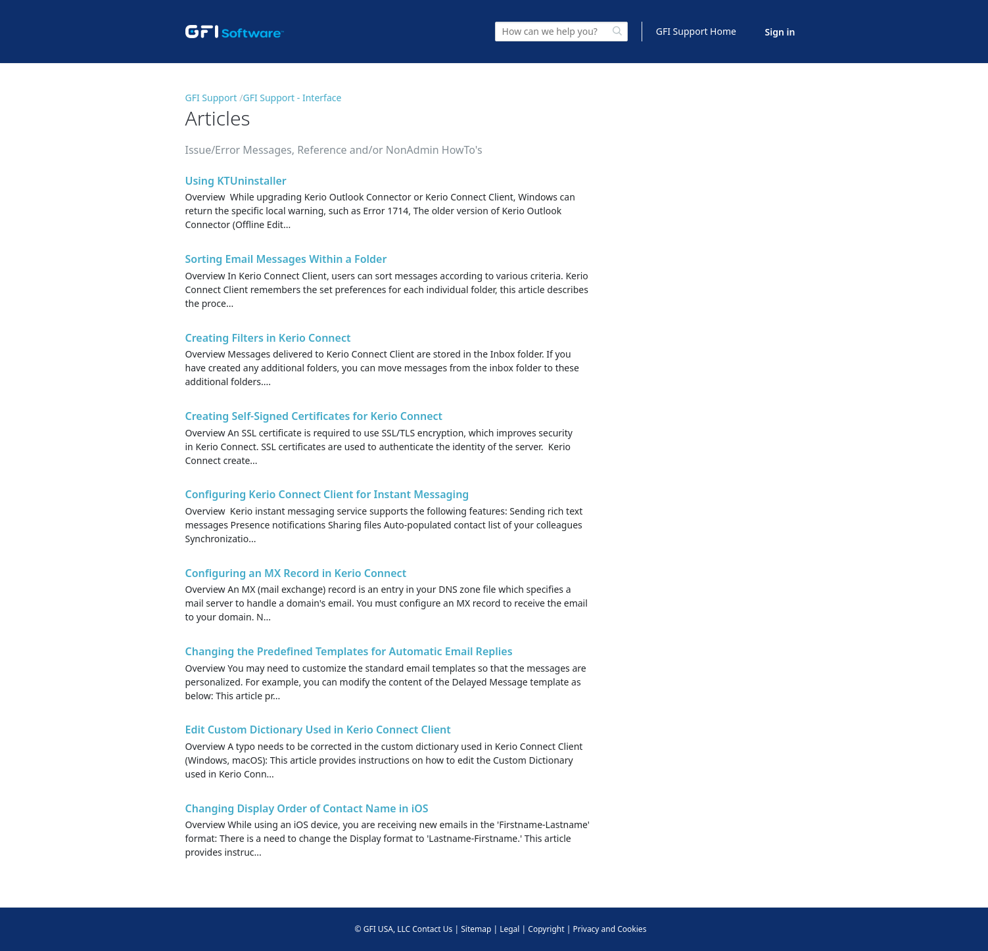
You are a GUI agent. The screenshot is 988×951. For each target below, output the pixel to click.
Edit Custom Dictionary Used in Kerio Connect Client (318, 729)
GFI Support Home (696, 31)
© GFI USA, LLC (383, 929)
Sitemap (476, 929)
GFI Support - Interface (292, 97)
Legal (509, 929)
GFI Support (211, 97)
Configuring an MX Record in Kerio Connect (296, 573)
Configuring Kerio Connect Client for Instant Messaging (327, 494)
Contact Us (432, 929)
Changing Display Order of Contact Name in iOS (307, 808)
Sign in (780, 32)
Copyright (546, 929)
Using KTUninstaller (236, 181)
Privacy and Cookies (609, 929)
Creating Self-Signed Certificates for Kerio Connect (314, 416)
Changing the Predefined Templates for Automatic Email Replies (349, 651)
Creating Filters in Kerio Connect (268, 338)
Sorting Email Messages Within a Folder (286, 259)
